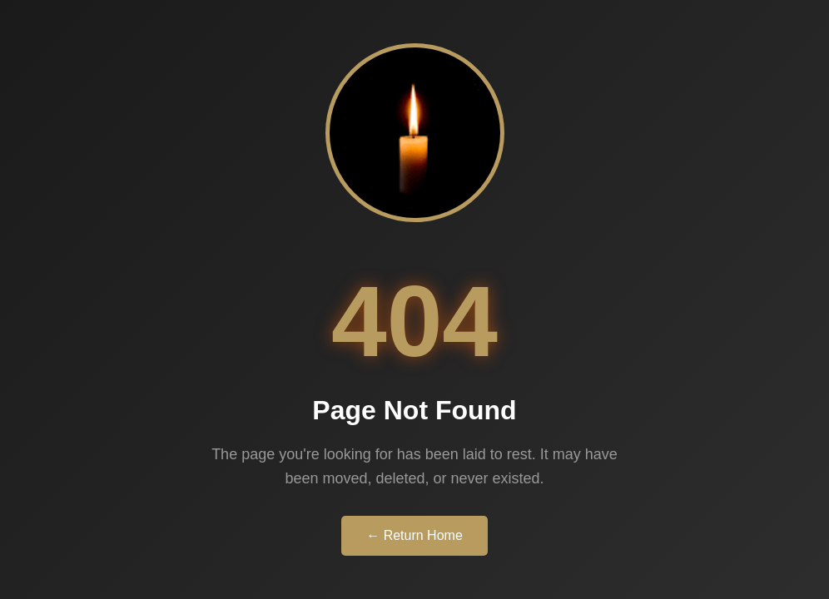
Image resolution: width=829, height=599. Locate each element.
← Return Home (414, 535)
